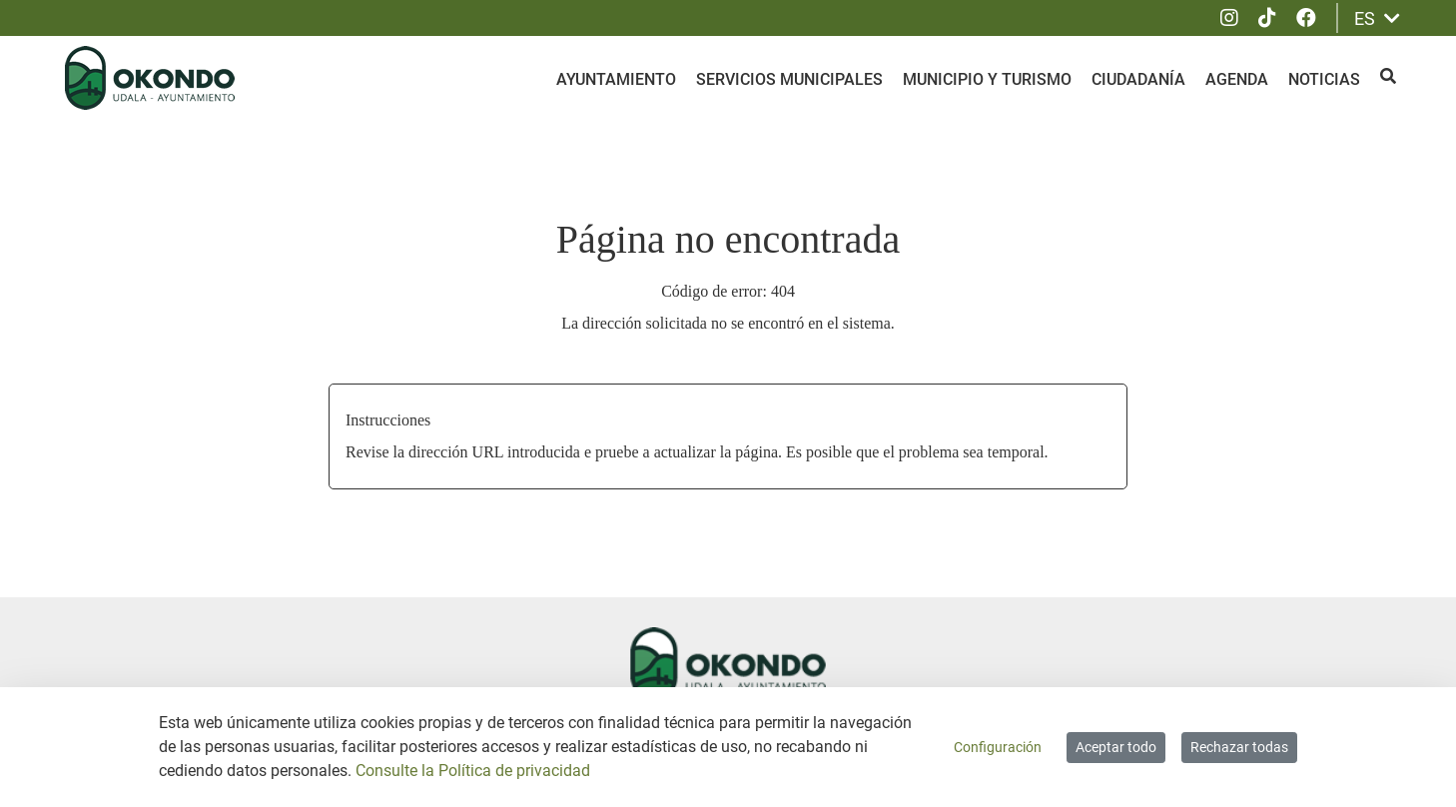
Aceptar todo (1116, 747)
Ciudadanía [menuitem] (1138, 79)
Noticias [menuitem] (1324, 79)
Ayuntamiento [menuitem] (616, 79)
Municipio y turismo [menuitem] (987, 79)
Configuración (998, 747)
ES (1377, 18)
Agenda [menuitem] (1236, 79)
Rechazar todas (1239, 747)
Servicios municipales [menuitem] (789, 79)
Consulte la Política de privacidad (473, 770)
